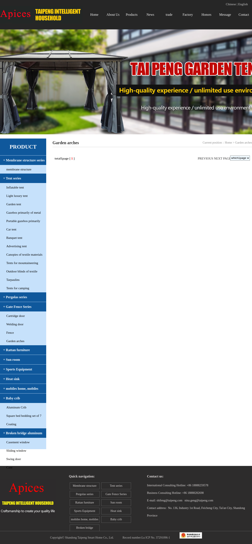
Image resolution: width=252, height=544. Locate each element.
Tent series (116, 485)
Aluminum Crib (16, 407)
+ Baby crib (11, 398)
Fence (10, 332)
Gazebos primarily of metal (23, 212)
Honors (206, 14)
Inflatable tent (15, 187)
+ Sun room (11, 359)
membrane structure (19, 169)
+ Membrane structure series (24, 160)
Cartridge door (15, 316)
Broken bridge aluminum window (85, 528)
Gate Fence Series (116, 494)
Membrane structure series (84, 486)
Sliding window (16, 450)
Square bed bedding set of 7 (23, 415)
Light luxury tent (17, 195)
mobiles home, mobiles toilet (84, 520)
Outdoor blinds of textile (21, 271)
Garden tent (13, 204)
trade (169, 14)
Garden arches (15, 341)
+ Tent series (12, 178)
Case (9, 467)
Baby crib (116, 519)
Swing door (13, 459)
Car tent (11, 229)
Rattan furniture (84, 502)
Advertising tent (16, 246)
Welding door (15, 324)
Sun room (116, 502)
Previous (205, 158)
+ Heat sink (11, 379)
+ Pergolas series (15, 297)
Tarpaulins (13, 279)
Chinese (231, 4)
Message (225, 14)
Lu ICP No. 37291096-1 (156, 537)
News (150, 14)
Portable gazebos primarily (23, 221)
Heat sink (116, 511)
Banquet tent (14, 237)
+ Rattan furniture (16, 350)
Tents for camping (17, 288)
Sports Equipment (84, 511)
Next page (222, 158)
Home (94, 14)
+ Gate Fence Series (17, 307)
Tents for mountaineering (22, 263)
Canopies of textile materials (24, 254)
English (243, 4)
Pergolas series (84, 494)
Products (132, 14)
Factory (188, 14)
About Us (112, 14)
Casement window (18, 442)
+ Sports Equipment (17, 369)
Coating (11, 424)
